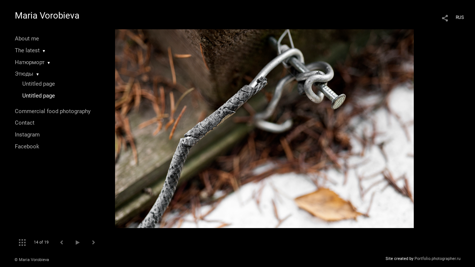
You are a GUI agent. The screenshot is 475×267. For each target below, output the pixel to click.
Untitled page (38, 83)
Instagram (27, 134)
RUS (460, 17)
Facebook (27, 146)
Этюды (24, 73)
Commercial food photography (53, 111)
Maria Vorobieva (47, 15)
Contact (25, 122)
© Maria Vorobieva (31, 259)
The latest (27, 50)
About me (27, 38)
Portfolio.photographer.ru (438, 258)
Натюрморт (30, 62)
